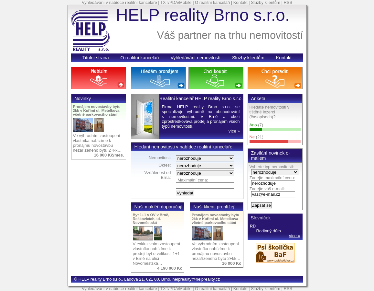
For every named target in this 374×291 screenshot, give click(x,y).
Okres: (164, 165)
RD (253, 226)
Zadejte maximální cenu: (272, 177)
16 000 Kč (231, 263)
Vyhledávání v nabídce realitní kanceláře (119, 2)
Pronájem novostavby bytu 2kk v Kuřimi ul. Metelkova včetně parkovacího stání (97, 110)
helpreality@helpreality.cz (196, 279)
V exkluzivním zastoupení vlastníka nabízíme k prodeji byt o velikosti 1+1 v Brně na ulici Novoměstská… (156, 253)
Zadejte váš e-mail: (267, 188)
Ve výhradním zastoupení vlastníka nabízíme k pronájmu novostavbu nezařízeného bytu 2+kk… (97, 143)
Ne (252, 136)
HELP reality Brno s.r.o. (203, 15)
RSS (287, 2)
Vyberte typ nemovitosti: (272, 166)
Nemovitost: (160, 157)
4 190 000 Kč (169, 268)
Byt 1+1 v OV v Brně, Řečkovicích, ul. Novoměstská (151, 219)
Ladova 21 (134, 279)
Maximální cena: (192, 180)
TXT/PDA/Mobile (175, 2)
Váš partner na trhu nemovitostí (230, 35)
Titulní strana (95, 57)
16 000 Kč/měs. (109, 155)
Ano (253, 124)
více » (294, 235)
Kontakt (240, 2)
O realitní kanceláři (212, 2)
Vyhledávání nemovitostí (195, 57)
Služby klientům (265, 2)
